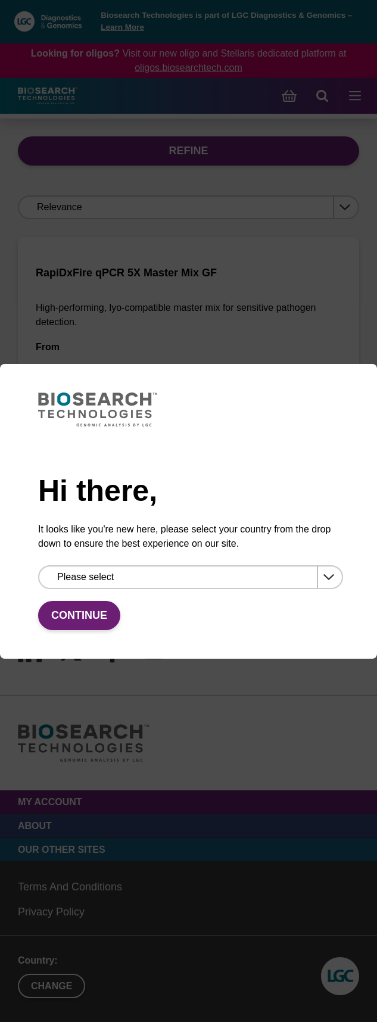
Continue (79, 615)
